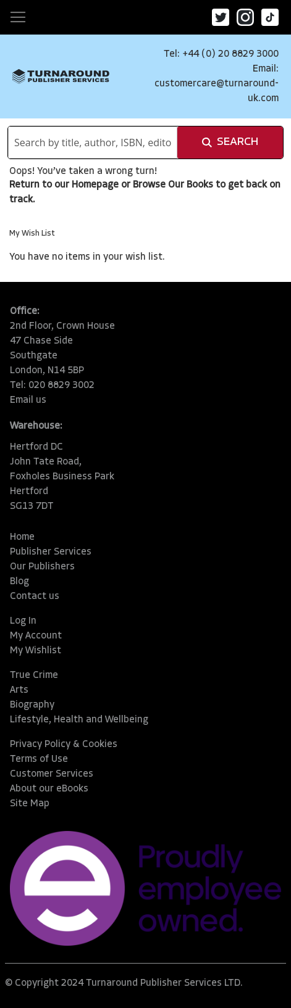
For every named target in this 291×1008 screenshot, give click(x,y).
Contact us (34, 596)
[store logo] (60, 76)
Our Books (190, 185)
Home (22, 537)
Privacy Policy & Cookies (63, 745)
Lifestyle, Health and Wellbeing (79, 720)
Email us (28, 400)
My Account (36, 636)
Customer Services (51, 774)
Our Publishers (42, 567)
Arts (19, 690)
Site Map (29, 804)
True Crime (34, 675)
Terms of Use (39, 759)
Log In (23, 621)
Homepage (95, 185)
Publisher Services (50, 552)
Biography (32, 705)
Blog (19, 582)
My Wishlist (35, 651)
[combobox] (92, 142)
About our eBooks (49, 789)
